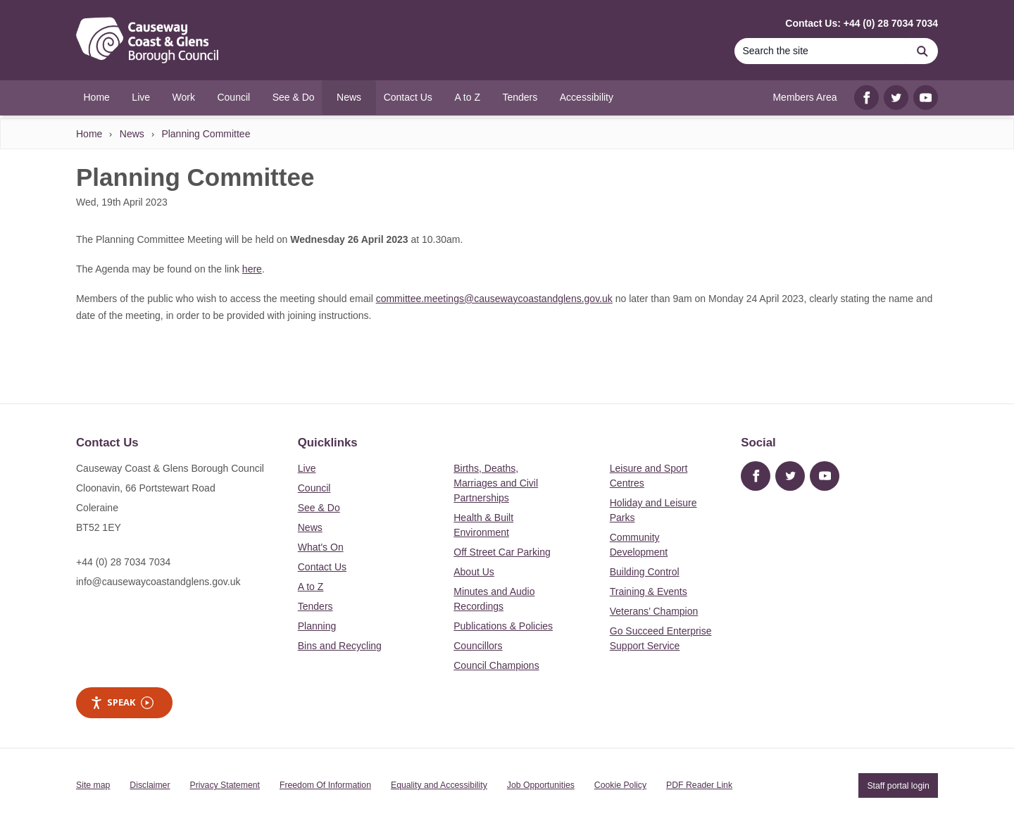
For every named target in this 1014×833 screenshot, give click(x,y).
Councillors (477, 645)
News (132, 133)
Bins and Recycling (340, 645)
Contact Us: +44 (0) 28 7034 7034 (861, 23)
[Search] (820, 51)
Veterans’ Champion (654, 611)
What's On (321, 547)
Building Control (645, 571)
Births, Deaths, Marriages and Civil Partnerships (495, 483)
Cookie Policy (620, 785)
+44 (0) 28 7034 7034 (123, 562)
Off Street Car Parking (501, 552)
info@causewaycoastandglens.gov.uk (158, 581)
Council (314, 488)
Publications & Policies (503, 626)
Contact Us (322, 566)
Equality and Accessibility (439, 785)
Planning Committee (205, 133)
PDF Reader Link (699, 785)
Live (307, 468)
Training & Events (648, 591)
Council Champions (496, 665)
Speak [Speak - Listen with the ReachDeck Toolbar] (122, 702)
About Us (473, 571)
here (252, 269)
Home (89, 133)
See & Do (319, 507)
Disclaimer (150, 785)
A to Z (311, 586)
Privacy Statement (225, 785)
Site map (93, 785)
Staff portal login (898, 785)
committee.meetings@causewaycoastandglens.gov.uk (494, 298)
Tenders (315, 606)
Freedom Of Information (325, 785)
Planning (317, 626)
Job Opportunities (541, 785)
